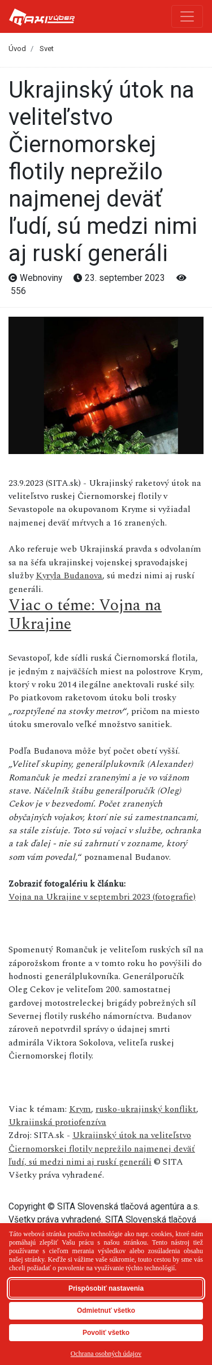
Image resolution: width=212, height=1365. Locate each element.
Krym (80, 1109)
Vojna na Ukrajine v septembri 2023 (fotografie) (102, 897)
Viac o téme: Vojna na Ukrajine (85, 615)
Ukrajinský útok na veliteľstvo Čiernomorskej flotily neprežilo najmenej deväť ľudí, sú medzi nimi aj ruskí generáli (101, 1149)
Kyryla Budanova (69, 575)
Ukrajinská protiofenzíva (57, 1122)
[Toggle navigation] (187, 16)
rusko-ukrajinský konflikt (146, 1109)
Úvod (17, 48)
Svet (47, 48)
